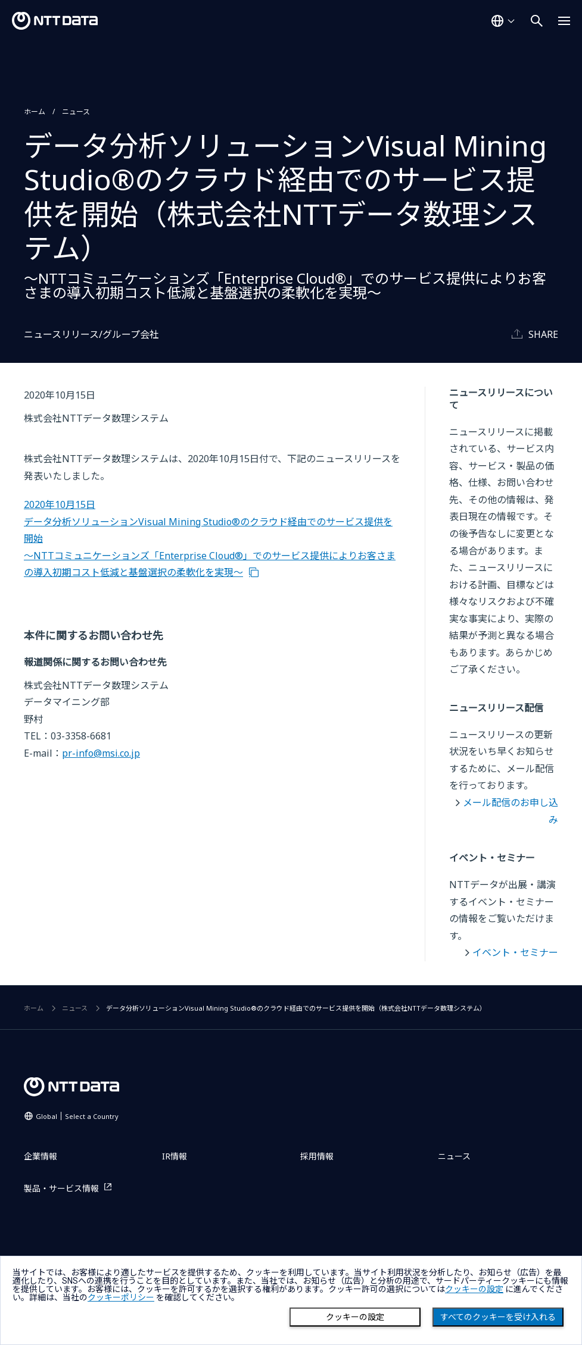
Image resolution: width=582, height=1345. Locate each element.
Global (77, 1116)
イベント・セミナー (515, 952)
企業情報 (40, 1156)
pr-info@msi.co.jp (101, 753)
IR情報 (174, 1156)
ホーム (34, 111)
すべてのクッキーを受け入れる (498, 1317)
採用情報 (317, 1156)
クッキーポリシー (121, 1297)
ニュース (76, 111)
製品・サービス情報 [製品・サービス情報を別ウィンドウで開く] (61, 1188)
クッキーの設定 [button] (474, 1289)
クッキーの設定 (355, 1317)
